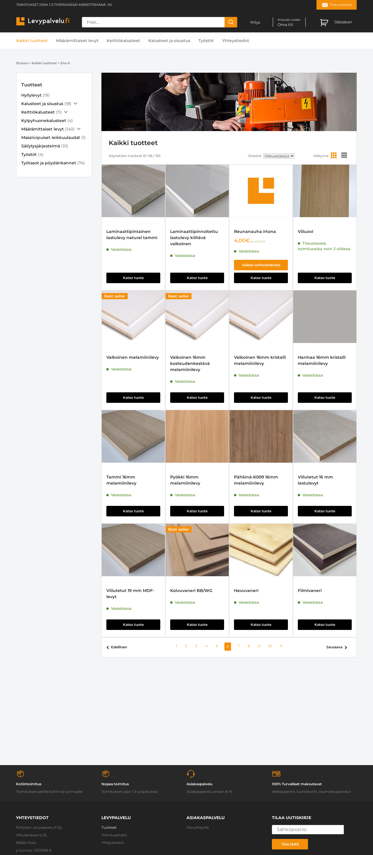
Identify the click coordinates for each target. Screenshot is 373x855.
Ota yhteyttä (197, 827)
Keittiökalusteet (123, 40)
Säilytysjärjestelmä (40, 146)
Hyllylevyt (31, 95)
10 (270, 646)
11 (281, 646)
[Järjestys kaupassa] (279, 156)
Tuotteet (109, 827)
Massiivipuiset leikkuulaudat (50, 137)
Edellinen (119, 647)
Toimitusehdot (114, 835)
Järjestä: (255, 156)
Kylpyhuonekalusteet (43, 120)
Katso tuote (133, 278)
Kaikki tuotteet (32, 40)
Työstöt (206, 40)
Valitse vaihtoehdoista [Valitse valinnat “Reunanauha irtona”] (261, 265)
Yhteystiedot (235, 40)
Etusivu (22, 63)
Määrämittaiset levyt (77, 40)
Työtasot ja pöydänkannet (48, 163)
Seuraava (334, 647)
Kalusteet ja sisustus (169, 40)
